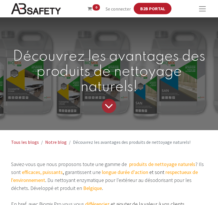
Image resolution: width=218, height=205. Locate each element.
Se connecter (118, 9)
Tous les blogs (25, 142)
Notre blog (56, 142)
